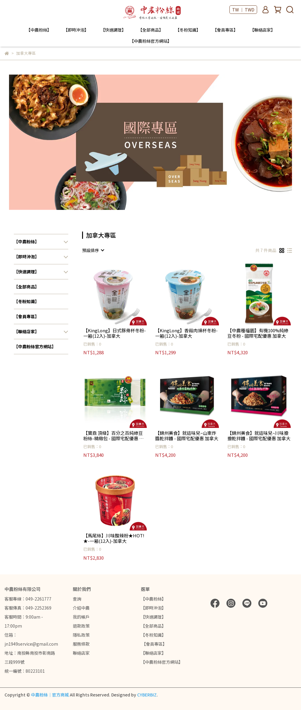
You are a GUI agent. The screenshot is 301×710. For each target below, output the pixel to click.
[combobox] (93, 250)
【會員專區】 (225, 30)
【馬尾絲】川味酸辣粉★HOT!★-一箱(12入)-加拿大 (113, 538)
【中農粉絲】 (38, 30)
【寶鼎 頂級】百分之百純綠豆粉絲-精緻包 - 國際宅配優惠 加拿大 (113, 435)
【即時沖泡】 (76, 30)
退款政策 (81, 626)
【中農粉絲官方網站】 (151, 41)
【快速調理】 (113, 30)
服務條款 (81, 644)
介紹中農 (81, 608)
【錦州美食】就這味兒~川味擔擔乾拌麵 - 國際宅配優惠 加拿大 (258, 435)
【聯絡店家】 (262, 30)
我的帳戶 (81, 617)
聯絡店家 (81, 653)
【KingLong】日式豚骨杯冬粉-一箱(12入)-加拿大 (114, 333)
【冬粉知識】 (188, 30)
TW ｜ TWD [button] (243, 9)
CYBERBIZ (147, 695)
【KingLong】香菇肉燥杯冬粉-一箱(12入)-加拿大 (186, 333)
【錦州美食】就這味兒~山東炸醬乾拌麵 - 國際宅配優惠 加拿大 (186, 435)
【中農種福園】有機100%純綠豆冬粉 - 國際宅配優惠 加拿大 (257, 333)
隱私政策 (81, 635)
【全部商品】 (150, 30)
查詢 (77, 599)
